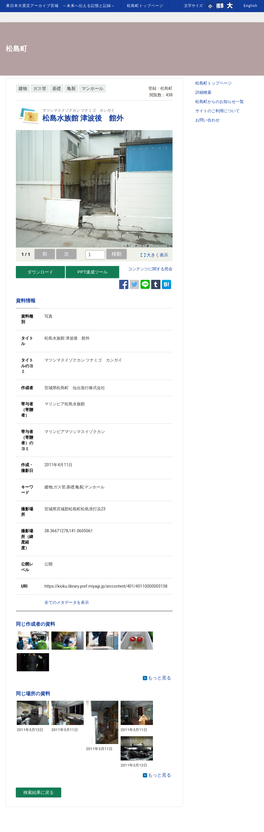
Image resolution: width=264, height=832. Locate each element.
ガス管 (39, 88)
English (250, 5)
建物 (22, 88)
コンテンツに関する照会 (150, 269)
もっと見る (157, 678)
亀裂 (71, 88)
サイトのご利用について (217, 110)
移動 (116, 254)
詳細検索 (203, 92)
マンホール (92, 88)
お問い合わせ (207, 120)
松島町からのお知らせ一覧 (219, 101)
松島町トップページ (145, 5)
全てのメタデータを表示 (66, 602)
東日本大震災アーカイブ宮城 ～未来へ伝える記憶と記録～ (60, 5)
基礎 (56, 88)
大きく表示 (157, 255)
